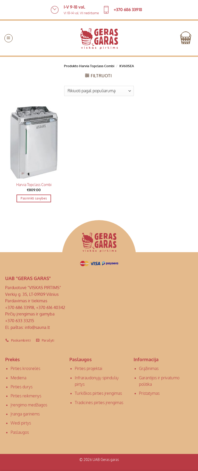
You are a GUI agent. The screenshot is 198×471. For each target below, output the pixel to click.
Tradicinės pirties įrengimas (99, 402)
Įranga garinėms (25, 413)
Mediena (18, 377)
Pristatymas (149, 393)
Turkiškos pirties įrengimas (98, 393)
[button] (8, 38)
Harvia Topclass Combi (34, 184)
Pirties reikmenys (26, 395)
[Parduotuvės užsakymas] (99, 91)
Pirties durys (21, 386)
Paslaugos (20, 432)
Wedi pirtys (21, 423)
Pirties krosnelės (25, 368)
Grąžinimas (149, 368)
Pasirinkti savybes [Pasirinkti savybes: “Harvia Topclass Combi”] (34, 198)
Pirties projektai (88, 368)
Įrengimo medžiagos (29, 404)
